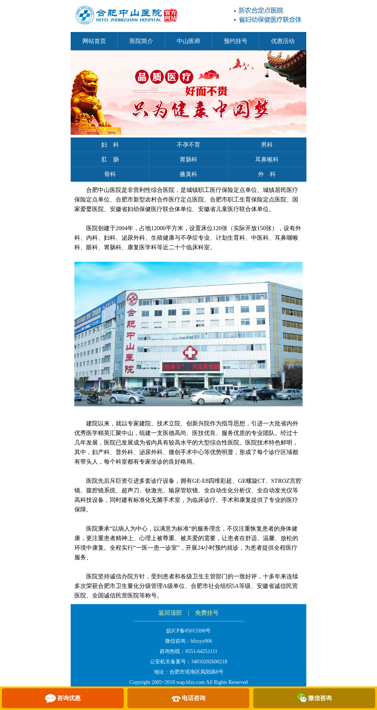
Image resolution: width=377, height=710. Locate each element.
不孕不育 (188, 145)
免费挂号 (207, 613)
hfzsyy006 (201, 641)
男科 (267, 145)
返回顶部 (170, 613)
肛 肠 (110, 159)
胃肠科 (188, 159)
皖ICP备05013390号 (188, 631)
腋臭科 (188, 174)
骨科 (110, 174)
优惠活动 (283, 41)
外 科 (267, 174)
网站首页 (94, 41)
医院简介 (141, 41)
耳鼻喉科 (267, 159)
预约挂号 (235, 41)
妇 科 (110, 145)
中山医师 (188, 41)
